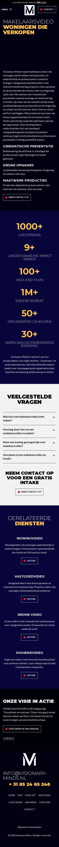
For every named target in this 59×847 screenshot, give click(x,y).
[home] (29, 10)
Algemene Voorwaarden (29, 827)
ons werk (31, 802)
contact (29, 809)
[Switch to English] (41, 2)
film (20, 795)
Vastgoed (44, 795)
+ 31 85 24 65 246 (29, 784)
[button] (7, 9)
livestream (15, 802)
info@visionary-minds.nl (25, 775)
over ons (44, 802)
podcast (30, 795)
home (11, 795)
